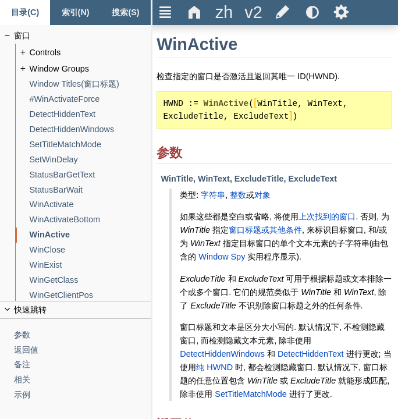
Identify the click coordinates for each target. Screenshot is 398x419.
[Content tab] (25, 12)
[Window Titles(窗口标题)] (90, 84)
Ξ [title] (165, 12)
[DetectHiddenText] (90, 114)
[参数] (82, 335)
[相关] (82, 379)
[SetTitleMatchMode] (90, 144)
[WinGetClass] (90, 280)
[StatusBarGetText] (90, 175)
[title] (224, 12)
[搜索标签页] (126, 12)
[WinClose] (90, 250)
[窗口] (82, 35)
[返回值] (82, 350)
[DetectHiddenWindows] (90, 129)
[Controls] (90, 52)
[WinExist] (90, 265)
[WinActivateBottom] (90, 219)
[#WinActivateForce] (90, 99)
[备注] (82, 364)
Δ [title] (194, 12)
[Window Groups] (90, 69)
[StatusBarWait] (90, 190)
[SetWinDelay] (90, 159)
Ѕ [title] (341, 12)
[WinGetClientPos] (90, 295)
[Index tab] (75, 12)
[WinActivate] (90, 204)
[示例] (82, 395)
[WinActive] (90, 235)
